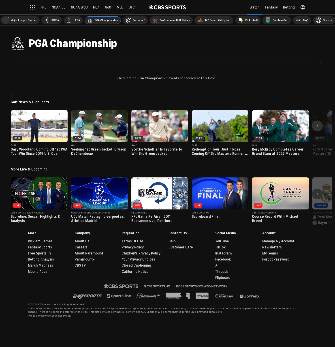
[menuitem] (20, 20)
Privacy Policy (133, 247)
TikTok (220, 247)
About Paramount (89, 253)
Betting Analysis (41, 259)
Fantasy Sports (40, 247)
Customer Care (181, 247)
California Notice (135, 271)
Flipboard (222, 278)
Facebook (223, 259)
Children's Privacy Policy (141, 253)
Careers (81, 247)
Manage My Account (278, 241)
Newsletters (272, 247)
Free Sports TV (39, 253)
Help (172, 241)
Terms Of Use (132, 241)
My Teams (270, 253)
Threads (221, 271)
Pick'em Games (40, 241)
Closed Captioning (136, 265)
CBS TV (80, 265)
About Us (82, 241)
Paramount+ (85, 259)
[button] (5, 20)
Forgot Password (275, 259)
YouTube (222, 241)
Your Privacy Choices (138, 259)
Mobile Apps (37, 271)
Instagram (223, 253)
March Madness (40, 265)
